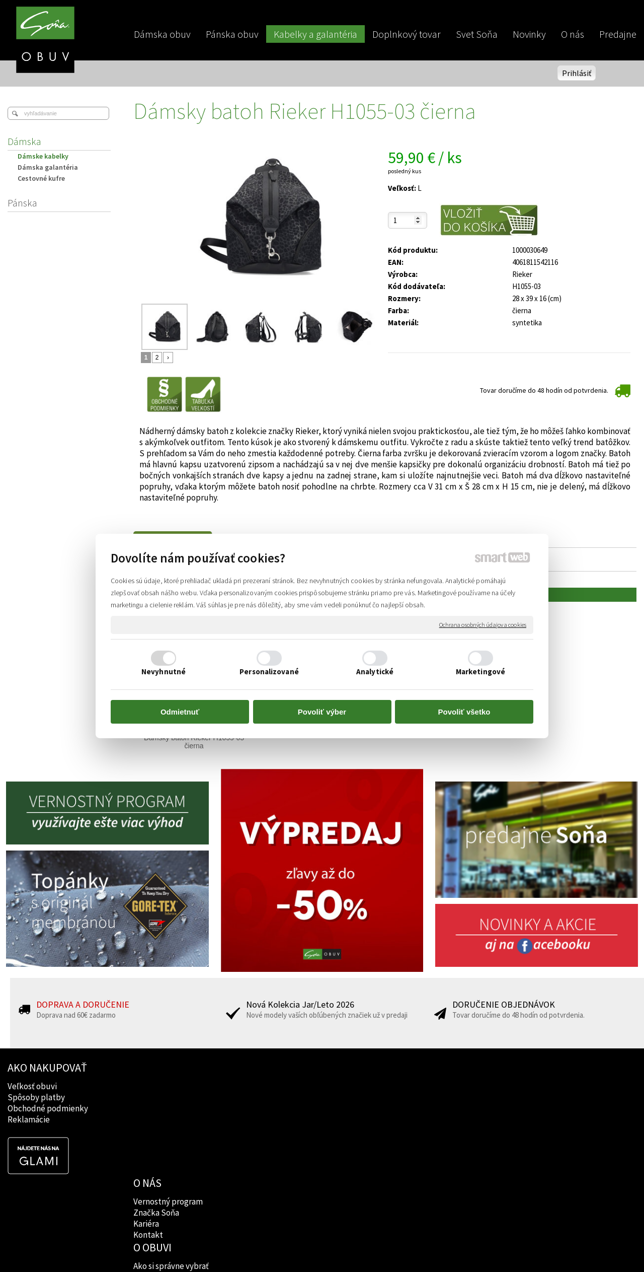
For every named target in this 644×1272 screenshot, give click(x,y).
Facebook (406, 1086)
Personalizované (269, 671)
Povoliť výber (322, 712)
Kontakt (149, 1119)
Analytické (374, 671)
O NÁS (148, 1068)
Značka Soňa (157, 1097)
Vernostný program (169, 1086)
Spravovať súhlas (494, 1247)
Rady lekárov (285, 1108)
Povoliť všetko (464, 712)
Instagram (406, 1097)
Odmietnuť (179, 712)
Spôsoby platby (36, 1097)
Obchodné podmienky (48, 1108)
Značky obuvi (286, 1097)
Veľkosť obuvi (32, 1086)
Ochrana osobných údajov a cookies (482, 624)
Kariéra (147, 1108)
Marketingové (480, 671)
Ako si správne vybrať (299, 1086)
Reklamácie (29, 1119)
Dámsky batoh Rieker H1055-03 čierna (195, 742)
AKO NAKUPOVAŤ (47, 1068)
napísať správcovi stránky (322, 1247)
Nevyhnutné (163, 671)
